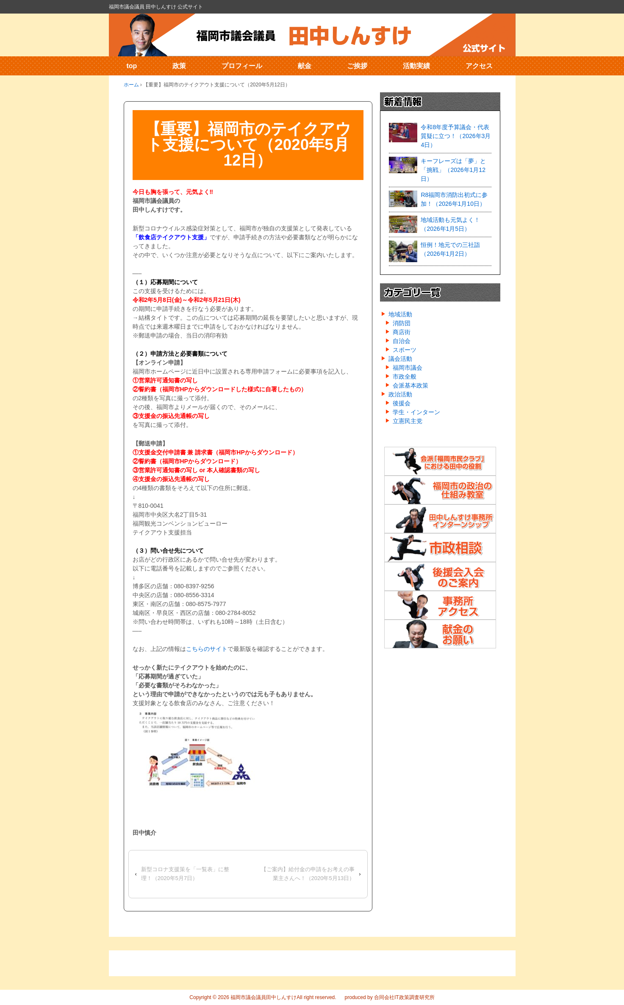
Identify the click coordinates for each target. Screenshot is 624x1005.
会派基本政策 (410, 385)
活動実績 (416, 65)
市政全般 (404, 376)
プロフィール (242, 65)
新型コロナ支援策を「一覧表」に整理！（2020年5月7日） (185, 873)
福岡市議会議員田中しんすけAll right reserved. (282, 997)
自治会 (401, 341)
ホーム (131, 85)
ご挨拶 (357, 65)
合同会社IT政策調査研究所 (404, 997)
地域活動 (400, 314)
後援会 (401, 403)
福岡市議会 (407, 367)
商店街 (401, 332)
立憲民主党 (407, 421)
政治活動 (400, 394)
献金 (304, 65)
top (132, 65)
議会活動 (400, 358)
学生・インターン (416, 412)
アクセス (479, 65)
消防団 (401, 323)
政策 (179, 65)
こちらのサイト (206, 648)
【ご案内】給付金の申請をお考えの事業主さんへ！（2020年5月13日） (308, 873)
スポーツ (404, 349)
